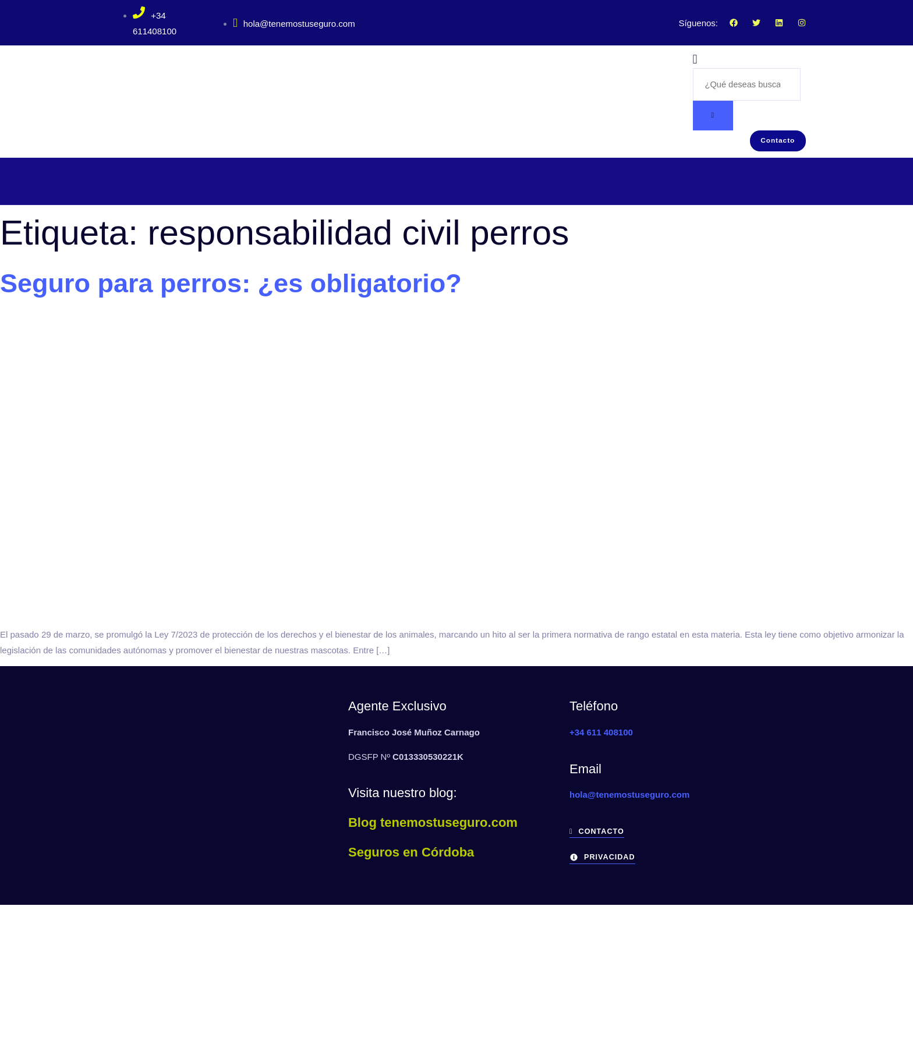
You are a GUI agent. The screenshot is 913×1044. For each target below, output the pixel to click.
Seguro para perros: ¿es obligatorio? (231, 287)
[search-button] (713, 116)
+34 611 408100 (601, 736)
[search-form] (747, 84)
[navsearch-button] (695, 60)
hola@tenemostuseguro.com (294, 24)
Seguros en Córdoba (411, 855)
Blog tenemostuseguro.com (433, 826)
